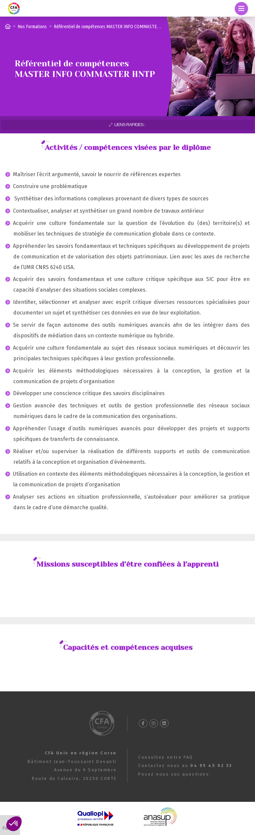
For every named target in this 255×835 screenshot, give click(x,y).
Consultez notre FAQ (165, 757)
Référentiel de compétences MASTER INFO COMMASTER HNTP (113, 26)
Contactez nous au (185, 765)
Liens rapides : (129, 124)
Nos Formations (32, 26)
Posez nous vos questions (173, 774)
